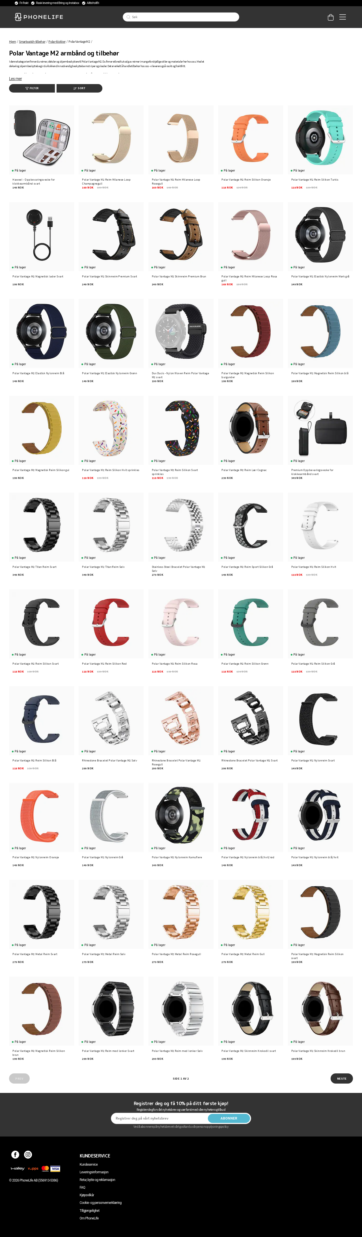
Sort (79, 88)
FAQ (82, 1187)
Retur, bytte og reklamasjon (97, 1180)
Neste (342, 1078)
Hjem (12, 41)
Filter (32, 88)
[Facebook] (15, 1156)
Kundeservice (89, 1165)
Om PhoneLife (89, 1218)
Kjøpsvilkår (87, 1195)
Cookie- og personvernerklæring (101, 1203)
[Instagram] (28, 1156)
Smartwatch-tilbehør (32, 41)
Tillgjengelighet (90, 1211)
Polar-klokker (56, 41)
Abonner (229, 1118)
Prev (19, 1078)
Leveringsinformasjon (94, 1172)
